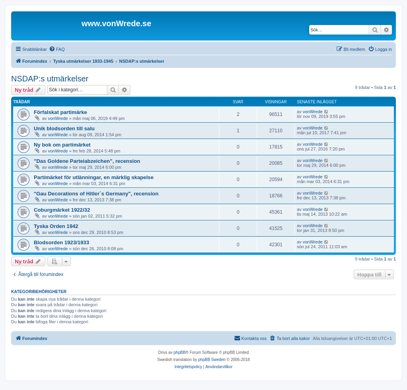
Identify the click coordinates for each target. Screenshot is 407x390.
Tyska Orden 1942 (56, 226)
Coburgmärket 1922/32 (62, 210)
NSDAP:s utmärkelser (50, 78)
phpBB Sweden (212, 359)
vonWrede (58, 118)
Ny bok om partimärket (62, 145)
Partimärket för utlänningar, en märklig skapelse (93, 177)
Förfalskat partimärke (60, 112)
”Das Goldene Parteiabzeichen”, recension (87, 161)
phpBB (180, 352)
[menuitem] (57, 49)
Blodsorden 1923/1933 (61, 242)
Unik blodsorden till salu (64, 128)
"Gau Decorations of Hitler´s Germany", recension (96, 194)
